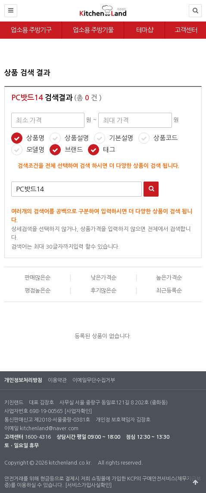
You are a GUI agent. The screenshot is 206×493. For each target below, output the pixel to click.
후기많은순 (103, 290)
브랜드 (74, 149)
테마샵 (144, 30)
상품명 (35, 138)
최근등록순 (169, 290)
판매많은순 (37, 277)
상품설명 (77, 138)
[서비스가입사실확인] (88, 485)
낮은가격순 (103, 277)
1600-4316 (38, 437)
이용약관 (57, 380)
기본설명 (121, 138)
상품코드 (165, 138)
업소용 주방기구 (31, 30)
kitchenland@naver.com (49, 428)
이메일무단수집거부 (93, 380)
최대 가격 (4, 60)
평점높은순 (37, 290)
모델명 (35, 149)
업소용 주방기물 (93, 30)
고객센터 (186, 30)
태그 (109, 149)
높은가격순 (169, 277)
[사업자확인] (78, 411)
